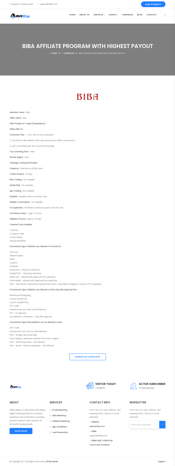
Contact (152, 14)
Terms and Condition (100, 444)
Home (72, 14)
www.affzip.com (97, 426)
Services (98, 14)
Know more (21, 431)
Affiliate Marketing (61, 421)
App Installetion (59, 426)
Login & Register (153, 4)
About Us (84, 14)
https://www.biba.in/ (36, 123)
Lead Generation (60, 432)
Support (161, 461)
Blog (139, 14)
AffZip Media (52, 461)
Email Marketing (59, 410)
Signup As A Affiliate (87, 356)
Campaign (127, 14)
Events (112, 14)
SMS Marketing (59, 415)
